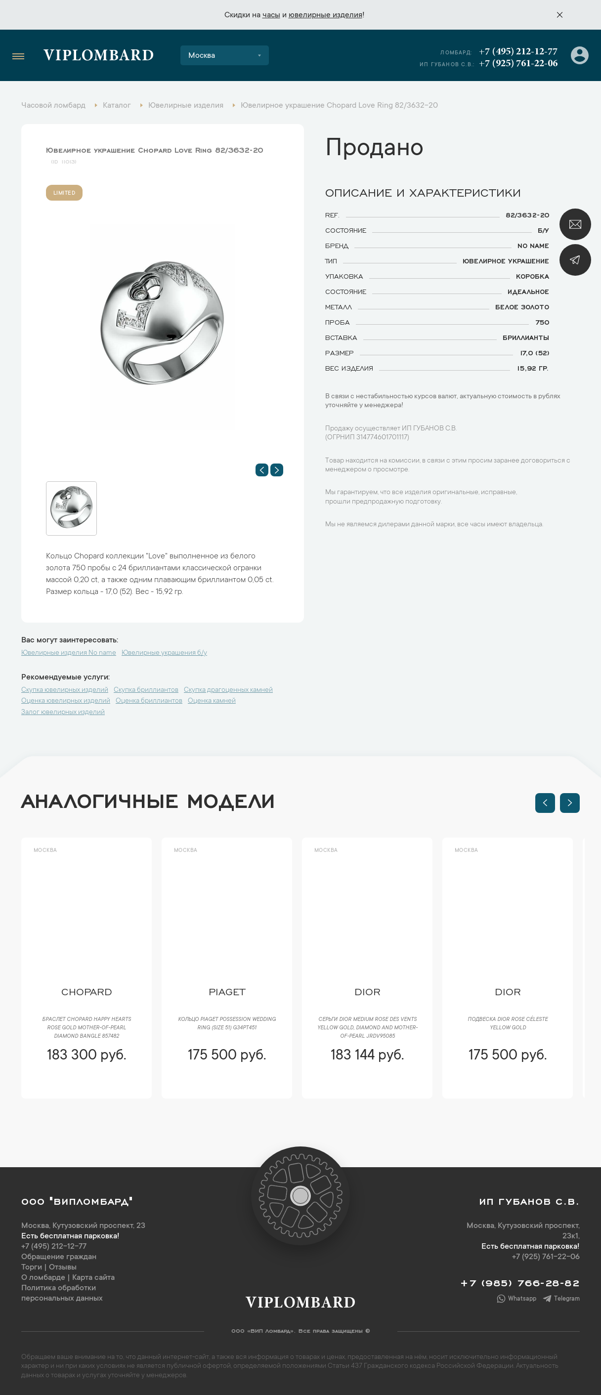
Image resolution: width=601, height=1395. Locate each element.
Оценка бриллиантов (149, 701)
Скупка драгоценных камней (228, 690)
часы (271, 15)
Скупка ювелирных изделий (64, 690)
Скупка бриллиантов (146, 690)
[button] (262, 470)
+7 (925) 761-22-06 (518, 64)
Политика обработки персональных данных (62, 1293)
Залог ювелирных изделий (63, 713)
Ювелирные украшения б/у (164, 653)
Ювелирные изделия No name (68, 653)
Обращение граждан (58, 1257)
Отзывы (63, 1267)
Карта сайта (93, 1277)
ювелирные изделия (325, 15)
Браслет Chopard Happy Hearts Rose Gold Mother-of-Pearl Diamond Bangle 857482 (86, 1028)
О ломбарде (43, 1277)
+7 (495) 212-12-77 (518, 52)
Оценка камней (212, 701)
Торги (31, 1267)
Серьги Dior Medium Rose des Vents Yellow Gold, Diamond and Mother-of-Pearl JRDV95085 (367, 1028)
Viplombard (98, 57)
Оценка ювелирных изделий (65, 701)
